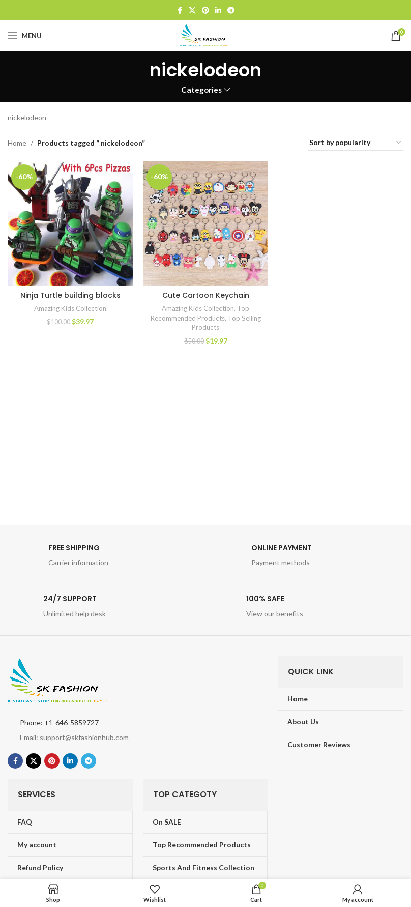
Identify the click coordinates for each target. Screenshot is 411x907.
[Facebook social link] (179, 10)
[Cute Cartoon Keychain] (205, 223)
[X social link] (192, 10)
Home (17, 142)
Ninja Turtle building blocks (70, 295)
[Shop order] (355, 143)
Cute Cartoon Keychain (205, 295)
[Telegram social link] (231, 10)
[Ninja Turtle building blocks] (70, 223)
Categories (201, 90)
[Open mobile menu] (25, 35)
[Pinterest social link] (205, 10)
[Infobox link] (104, 558)
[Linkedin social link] (218, 10)
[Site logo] (205, 35)
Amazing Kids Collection (70, 308)
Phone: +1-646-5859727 (59, 722)
